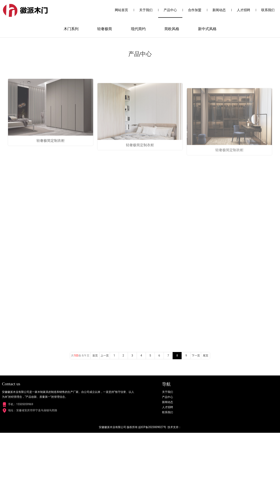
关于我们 (145, 10)
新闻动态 (219, 10)
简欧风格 (171, 98)
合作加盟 (194, 10)
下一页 (196, 424)
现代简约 (138, 98)
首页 (95, 424)
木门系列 (71, 98)
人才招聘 (243, 10)
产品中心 (170, 10)
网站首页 (121, 10)
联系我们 (268, 10)
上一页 (105, 424)
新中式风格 (207, 98)
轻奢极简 (104, 98)
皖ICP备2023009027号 (152, 496)
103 (76, 424)
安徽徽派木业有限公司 (112, 496)
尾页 (205, 424)
